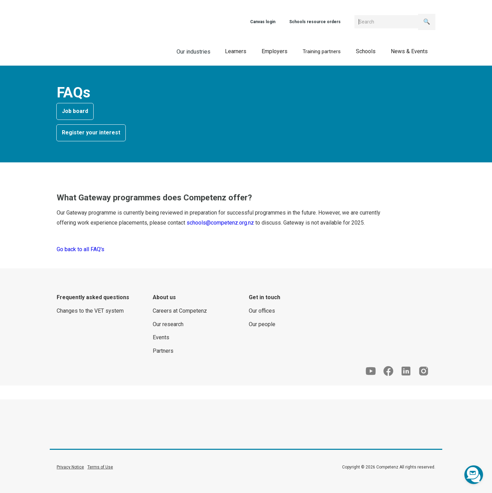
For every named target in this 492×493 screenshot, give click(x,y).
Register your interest (91, 132)
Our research (168, 324)
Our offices (262, 310)
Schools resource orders (315, 21)
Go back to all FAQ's (80, 249)
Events (161, 337)
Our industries (193, 51)
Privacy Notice (70, 467)
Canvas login (262, 21)
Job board (75, 111)
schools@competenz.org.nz (220, 222)
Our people (262, 324)
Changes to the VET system (90, 310)
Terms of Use (100, 467)
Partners (163, 351)
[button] (235, 51)
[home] (95, 51)
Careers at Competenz (180, 310)
